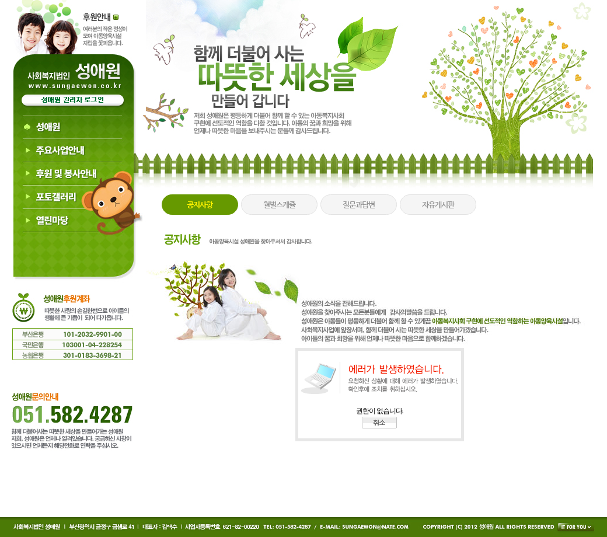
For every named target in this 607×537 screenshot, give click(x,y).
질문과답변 (359, 204)
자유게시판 (438, 204)
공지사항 (199, 204)
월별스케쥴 (279, 204)
